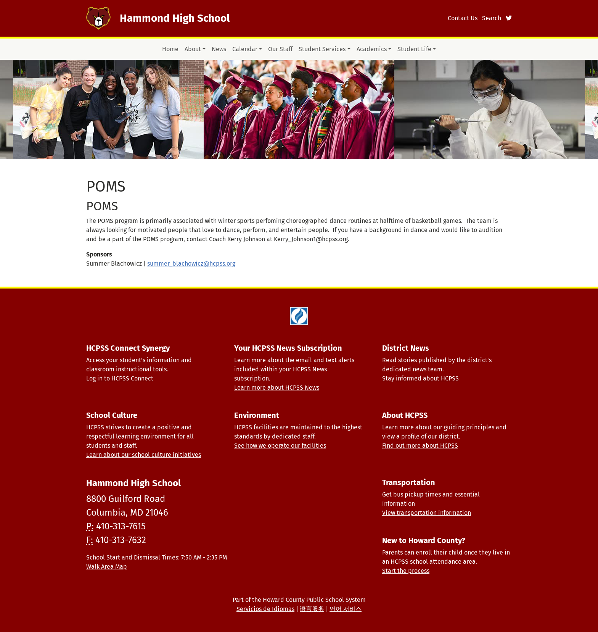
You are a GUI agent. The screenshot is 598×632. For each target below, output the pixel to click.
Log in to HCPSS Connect (119, 378)
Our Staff (280, 49)
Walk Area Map (106, 566)
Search (491, 18)
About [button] (193, 49)
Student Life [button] (414, 49)
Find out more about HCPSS (420, 445)
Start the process (405, 570)
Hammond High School (175, 18)
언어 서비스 (346, 609)
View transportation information (426, 512)
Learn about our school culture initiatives (143, 454)
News (219, 49)
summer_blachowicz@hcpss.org (191, 263)
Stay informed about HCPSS (420, 378)
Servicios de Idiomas (265, 609)
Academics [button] (372, 49)
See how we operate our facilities (280, 445)
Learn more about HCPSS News (276, 387)
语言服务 (312, 609)
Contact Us (462, 18)
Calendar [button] (244, 49)
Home (170, 49)
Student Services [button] (322, 49)
